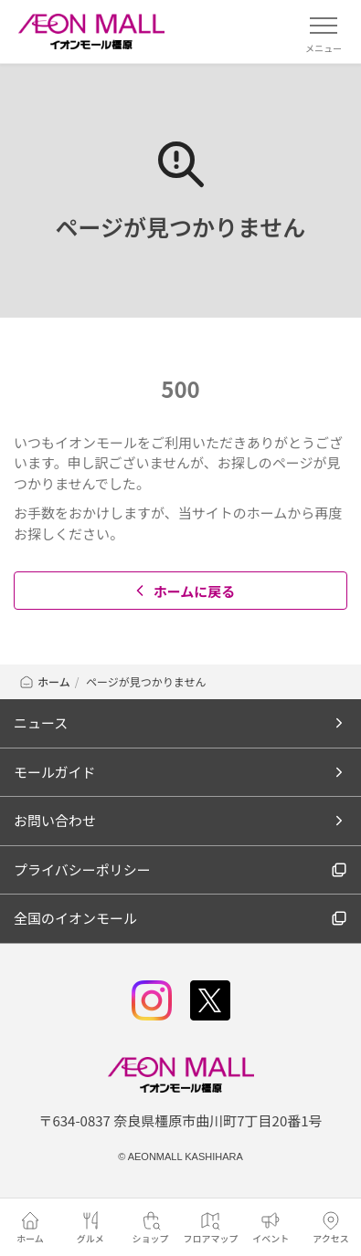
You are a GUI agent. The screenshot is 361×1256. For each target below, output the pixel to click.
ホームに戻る (183, 591)
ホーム (44, 681)
